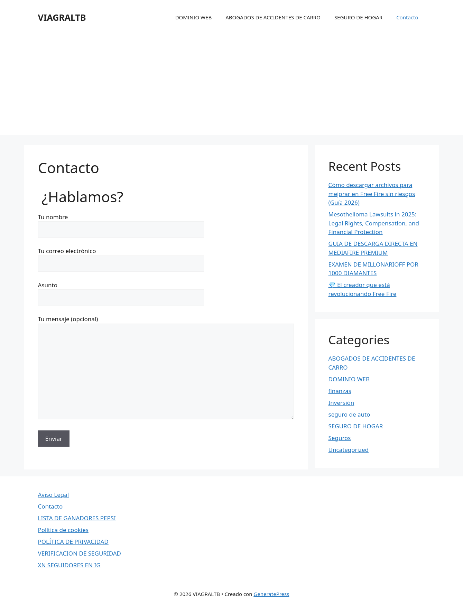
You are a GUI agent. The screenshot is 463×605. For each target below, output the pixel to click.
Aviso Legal (53, 495)
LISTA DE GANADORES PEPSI (77, 518)
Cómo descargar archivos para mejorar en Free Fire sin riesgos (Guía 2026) (371, 193)
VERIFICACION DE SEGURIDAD (79, 553)
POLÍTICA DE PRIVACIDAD (73, 542)
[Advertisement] (231, 86)
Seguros (339, 438)
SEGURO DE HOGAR (358, 17)
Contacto (407, 17)
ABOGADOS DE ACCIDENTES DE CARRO (273, 17)
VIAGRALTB (62, 17)
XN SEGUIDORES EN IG (69, 565)
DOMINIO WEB (193, 17)
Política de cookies (63, 530)
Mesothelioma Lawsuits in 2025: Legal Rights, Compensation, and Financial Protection (373, 223)
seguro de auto (349, 414)
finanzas (339, 391)
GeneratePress (271, 593)
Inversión (341, 403)
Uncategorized (348, 450)
